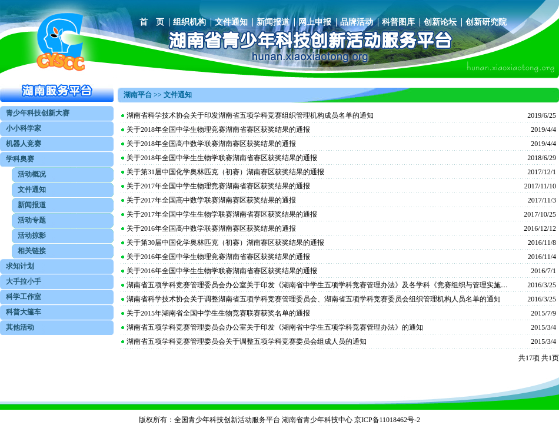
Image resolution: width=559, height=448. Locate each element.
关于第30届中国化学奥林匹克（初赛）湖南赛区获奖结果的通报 (225, 242)
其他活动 (20, 327)
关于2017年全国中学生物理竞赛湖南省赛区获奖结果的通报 (218, 186)
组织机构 (189, 22)
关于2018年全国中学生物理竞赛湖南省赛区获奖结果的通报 (218, 129)
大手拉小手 (23, 281)
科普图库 (398, 22)
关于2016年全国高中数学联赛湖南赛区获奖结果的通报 (211, 228)
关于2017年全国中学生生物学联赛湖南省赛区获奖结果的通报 (222, 214)
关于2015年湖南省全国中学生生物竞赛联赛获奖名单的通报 (218, 313)
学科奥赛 (20, 159)
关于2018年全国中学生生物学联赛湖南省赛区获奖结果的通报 (222, 158)
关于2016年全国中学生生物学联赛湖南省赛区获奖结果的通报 (222, 271)
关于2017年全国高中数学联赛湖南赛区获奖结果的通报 (211, 200)
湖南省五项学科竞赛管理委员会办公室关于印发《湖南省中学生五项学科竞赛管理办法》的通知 (275, 327)
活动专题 (32, 220)
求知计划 (20, 266)
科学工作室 (23, 297)
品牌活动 (356, 22)
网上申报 (314, 22)
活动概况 (32, 174)
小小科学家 (23, 128)
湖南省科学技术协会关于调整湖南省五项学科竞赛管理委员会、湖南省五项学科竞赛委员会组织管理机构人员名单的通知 (314, 299)
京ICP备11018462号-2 (387, 420)
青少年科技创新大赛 (37, 113)
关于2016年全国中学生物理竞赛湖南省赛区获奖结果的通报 (218, 257)
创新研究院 (486, 22)
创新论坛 (440, 22)
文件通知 (231, 22)
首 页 (151, 22)
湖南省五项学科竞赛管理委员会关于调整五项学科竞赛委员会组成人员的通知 (247, 341)
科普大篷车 (23, 312)
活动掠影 (32, 235)
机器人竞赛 (23, 144)
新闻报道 (273, 22)
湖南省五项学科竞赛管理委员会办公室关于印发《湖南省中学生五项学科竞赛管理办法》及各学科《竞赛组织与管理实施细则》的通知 (318, 285)
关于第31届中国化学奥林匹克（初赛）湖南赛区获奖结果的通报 (225, 172)
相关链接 (32, 251)
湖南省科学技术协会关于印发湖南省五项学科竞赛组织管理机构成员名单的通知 (250, 115)
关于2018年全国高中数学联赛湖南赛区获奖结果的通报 (211, 144)
